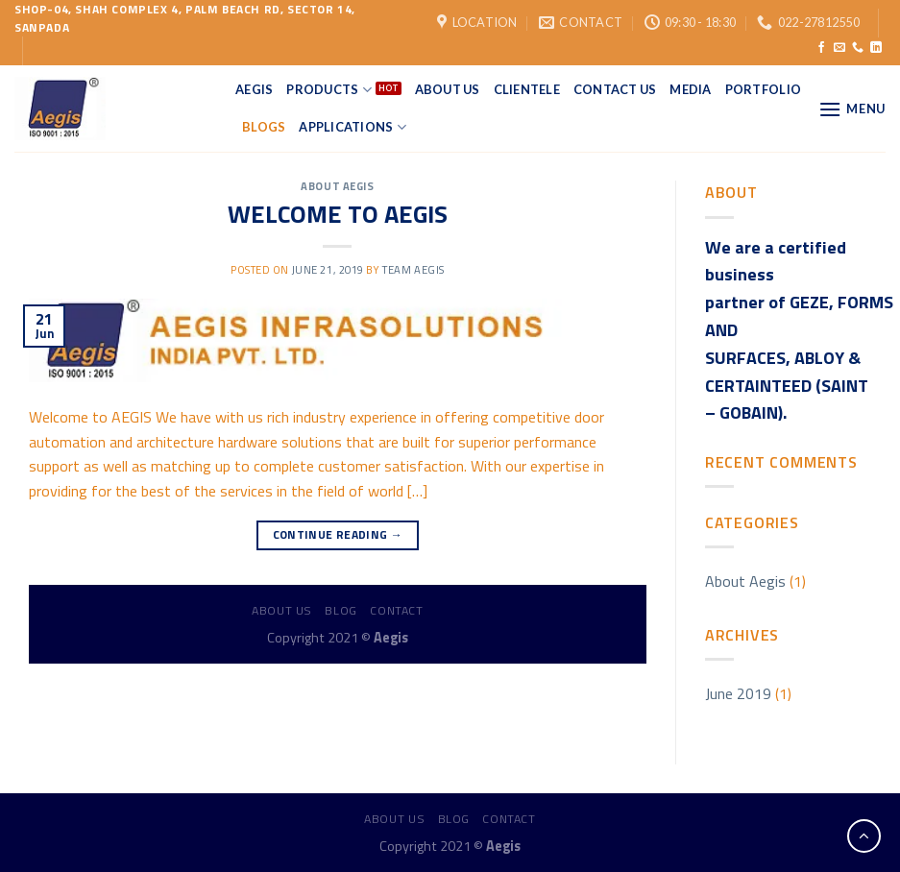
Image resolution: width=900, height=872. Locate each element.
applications (352, 127)
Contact (396, 610)
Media (690, 89)
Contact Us (615, 89)
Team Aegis (413, 269)
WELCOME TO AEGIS (338, 213)
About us (282, 610)
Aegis (254, 89)
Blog (340, 610)
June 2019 (738, 693)
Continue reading (338, 534)
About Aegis (337, 186)
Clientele (527, 89)
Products (329, 90)
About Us (447, 89)
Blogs (263, 126)
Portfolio (763, 89)
